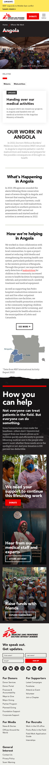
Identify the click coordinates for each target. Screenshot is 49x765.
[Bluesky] (10, 668)
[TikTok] (40, 668)
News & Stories (9, 726)
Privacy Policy (9, 758)
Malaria (7, 84)
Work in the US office (35, 726)
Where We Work (17, 25)
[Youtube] (28, 668)
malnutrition (29, 270)
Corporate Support (11, 715)
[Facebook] (5, 668)
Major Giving (8, 700)
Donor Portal (8, 686)
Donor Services (9, 682)
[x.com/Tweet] (16, 668)
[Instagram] (22, 668)
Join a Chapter (32, 697)
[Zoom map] (43, 359)
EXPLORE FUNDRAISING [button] (20, 615)
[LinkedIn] (34, 668)
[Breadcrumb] (24, 25)
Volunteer (30, 693)
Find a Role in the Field (36, 730)
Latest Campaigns (34, 682)
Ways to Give (8, 696)
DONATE (33, 16)
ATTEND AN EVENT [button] (18, 558)
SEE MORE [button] (24, 326)
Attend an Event (33, 690)
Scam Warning (9, 762)
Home (5, 25)
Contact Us (7, 754)
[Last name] (36, 655)
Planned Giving (9, 707)
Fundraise (30, 686)
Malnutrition (19, 84)
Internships (30, 740)
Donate (13, 502)
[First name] (13, 655)
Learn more (9, 9)
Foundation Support (11, 711)
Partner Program (10, 704)
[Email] (13, 661)
